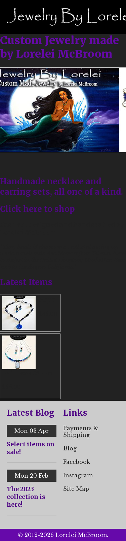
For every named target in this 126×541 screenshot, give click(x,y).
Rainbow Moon (27, 373)
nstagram (79, 475)
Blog (70, 448)
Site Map (76, 488)
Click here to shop (37, 209)
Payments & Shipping (80, 431)
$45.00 (48, 314)
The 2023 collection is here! (26, 496)
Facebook (76, 461)
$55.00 (11, 387)
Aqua (47, 300)
